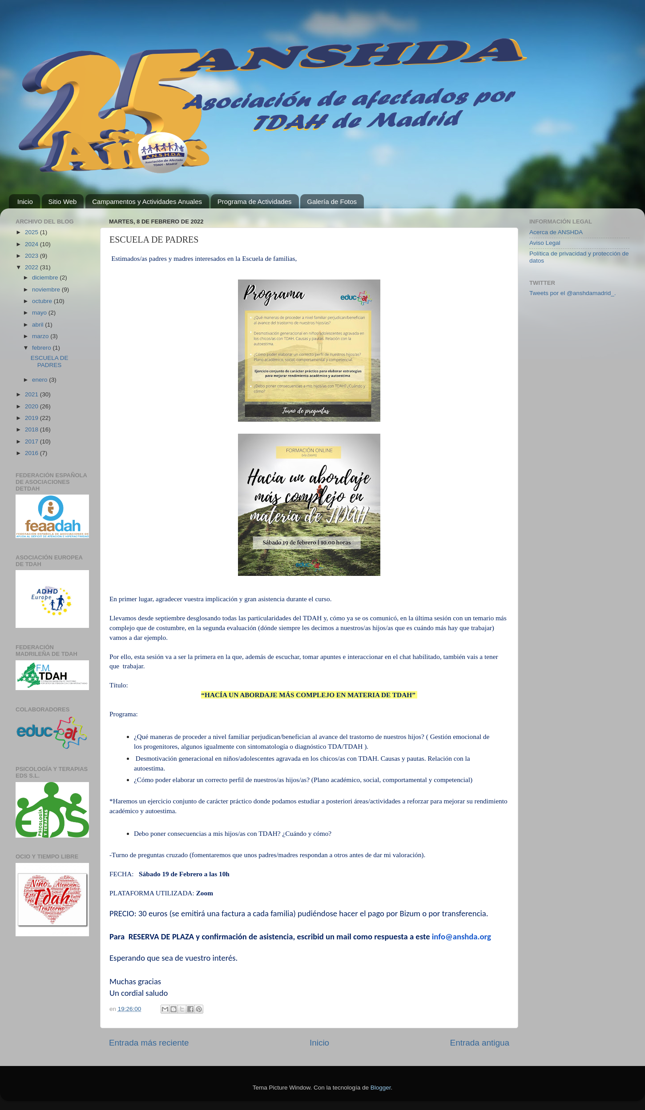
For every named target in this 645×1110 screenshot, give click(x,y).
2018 (32, 429)
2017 (32, 441)
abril (38, 324)
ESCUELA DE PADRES (50, 361)
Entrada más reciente (149, 1042)
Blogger (381, 1087)
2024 (32, 244)
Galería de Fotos (332, 201)
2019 (32, 418)
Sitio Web (62, 201)
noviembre (47, 289)
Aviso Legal (544, 243)
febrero (42, 347)
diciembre (46, 277)
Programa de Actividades (255, 201)
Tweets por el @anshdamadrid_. (572, 293)
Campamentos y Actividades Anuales (147, 201)
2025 (32, 232)
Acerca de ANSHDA (556, 232)
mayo (40, 312)
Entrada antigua (479, 1042)
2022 (32, 267)
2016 (32, 453)
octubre (43, 301)
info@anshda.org (461, 936)
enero (40, 379)
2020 (32, 406)
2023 (32, 255)
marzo (41, 336)
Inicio (25, 201)
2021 (32, 394)
